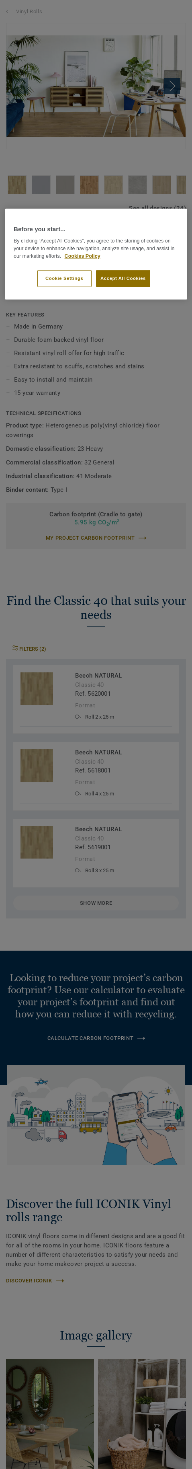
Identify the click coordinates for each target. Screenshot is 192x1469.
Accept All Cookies (123, 277)
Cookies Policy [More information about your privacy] (82, 256)
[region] (96, 254)
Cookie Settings (64, 277)
